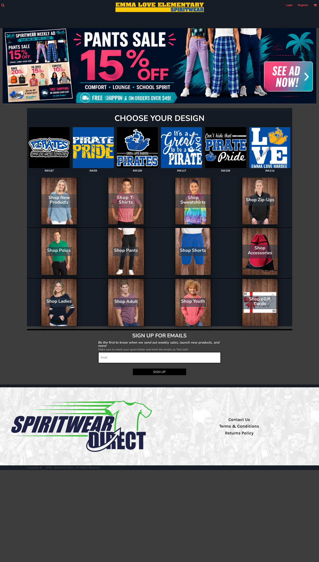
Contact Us (239, 419)
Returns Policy (239, 433)
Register (303, 5)
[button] (2, 5)
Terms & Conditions (239, 426)
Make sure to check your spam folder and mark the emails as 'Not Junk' (143, 350)
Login (289, 5)
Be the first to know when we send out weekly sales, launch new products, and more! (159, 343)
